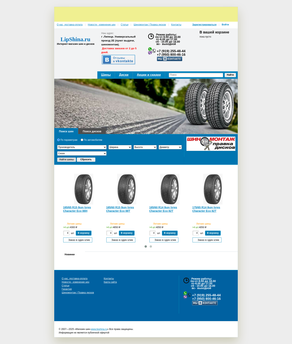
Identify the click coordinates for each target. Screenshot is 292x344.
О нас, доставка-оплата (75, 278)
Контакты (109, 278)
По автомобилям (91, 140)
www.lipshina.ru (99, 329)
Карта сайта (110, 282)
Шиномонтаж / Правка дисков (78, 292)
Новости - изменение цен (75, 282)
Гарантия (67, 289)
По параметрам (67, 140)
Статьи (65, 285)
